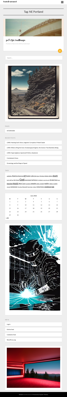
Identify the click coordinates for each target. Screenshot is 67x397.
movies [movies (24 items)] (9, 183)
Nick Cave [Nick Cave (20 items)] (22, 184)
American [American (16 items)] (20, 176)
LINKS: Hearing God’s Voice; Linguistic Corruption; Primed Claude (26, 142)
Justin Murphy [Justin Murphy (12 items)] (46, 180)
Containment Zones (12, 158)
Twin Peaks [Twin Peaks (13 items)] (30, 187)
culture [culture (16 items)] (50, 176)
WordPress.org (11, 340)
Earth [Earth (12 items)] (8, 180)
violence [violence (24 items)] (47, 187)
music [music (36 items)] (15, 183)
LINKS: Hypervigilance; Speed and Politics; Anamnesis (22, 153)
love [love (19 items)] (56, 180)
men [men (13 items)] (59, 180)
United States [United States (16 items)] (40, 187)
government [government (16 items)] (28, 180)
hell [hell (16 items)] (33, 180)
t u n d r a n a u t (10, 1)
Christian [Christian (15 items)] (42, 176)
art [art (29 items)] (24, 176)
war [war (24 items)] (52, 187)
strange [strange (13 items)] (8, 187)
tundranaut (26, 43)
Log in (8, 324)
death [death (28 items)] (55, 176)
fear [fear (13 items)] (12, 180)
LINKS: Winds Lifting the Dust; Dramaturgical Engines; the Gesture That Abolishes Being (32, 147)
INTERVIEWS (11, 130)
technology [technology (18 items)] (14, 187)
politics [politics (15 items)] (38, 183)
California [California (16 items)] (33, 176)
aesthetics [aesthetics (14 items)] (9, 176)
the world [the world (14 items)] (25, 187)
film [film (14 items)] (15, 180)
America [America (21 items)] (15, 176)
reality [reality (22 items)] (46, 184)
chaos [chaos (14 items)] (37, 176)
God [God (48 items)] (22, 179)
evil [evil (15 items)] (10, 180)
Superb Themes (43, 394)
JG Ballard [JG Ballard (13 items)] (40, 180)
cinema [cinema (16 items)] (46, 176)
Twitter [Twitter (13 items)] (34, 187)
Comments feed (11, 334)
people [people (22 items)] (33, 184)
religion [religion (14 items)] (51, 183)
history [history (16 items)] (36, 180)
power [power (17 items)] (42, 183)
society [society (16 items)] (55, 183)
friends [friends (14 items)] (17, 180)
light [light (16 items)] (53, 180)
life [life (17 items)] (51, 180)
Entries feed (10, 329)
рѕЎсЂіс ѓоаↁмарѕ (15, 40)
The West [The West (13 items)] (20, 187)
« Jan (7, 218)
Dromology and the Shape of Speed (17, 163)
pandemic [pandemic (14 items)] (28, 183)
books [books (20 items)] (28, 176)
